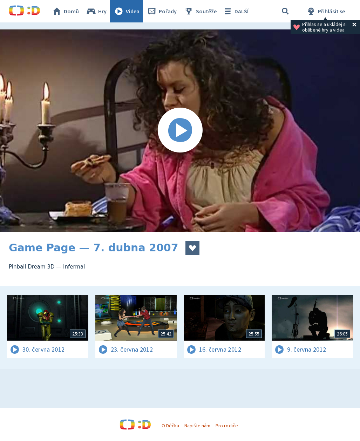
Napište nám (197, 425)
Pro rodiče (227, 425)
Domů (65, 11)
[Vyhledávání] (285, 11)
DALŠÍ (235, 11)
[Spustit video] (180, 130)
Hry (96, 11)
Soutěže (200, 11)
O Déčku (170, 425)
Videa (127, 11)
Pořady (162, 11)
